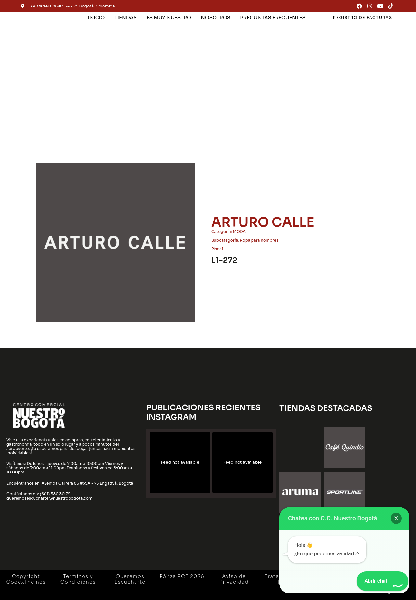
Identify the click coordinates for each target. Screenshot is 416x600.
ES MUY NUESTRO (169, 17)
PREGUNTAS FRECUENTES (273, 17)
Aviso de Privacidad (234, 579)
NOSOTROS (215, 17)
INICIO (96, 17)
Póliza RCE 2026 (182, 576)
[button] (396, 518)
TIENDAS (125, 17)
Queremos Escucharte (129, 579)
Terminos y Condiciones (78, 579)
